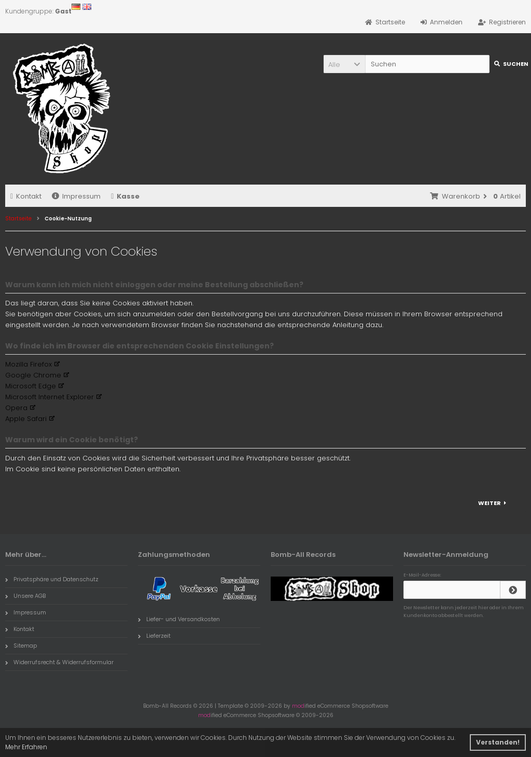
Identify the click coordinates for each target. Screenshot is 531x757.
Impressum (76, 196)
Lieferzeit (154, 636)
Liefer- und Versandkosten (179, 619)
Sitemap (21, 645)
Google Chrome (33, 375)
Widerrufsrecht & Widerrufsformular (59, 662)
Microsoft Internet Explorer (49, 397)
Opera (16, 408)
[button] (344, 64)
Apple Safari (26, 419)
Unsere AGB (25, 596)
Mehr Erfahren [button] (26, 746)
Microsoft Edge (30, 386)
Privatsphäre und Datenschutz (52, 579)
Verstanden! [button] (498, 742)
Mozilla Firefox (28, 364)
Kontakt (25, 196)
